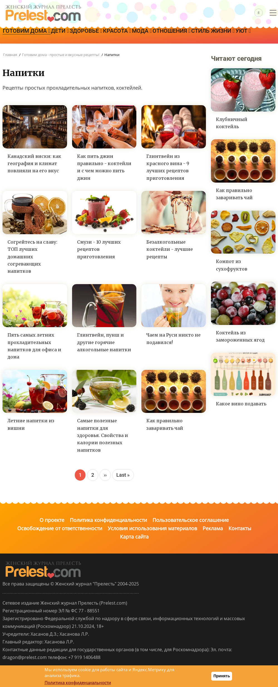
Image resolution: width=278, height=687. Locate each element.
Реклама (213, 528)
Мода (176, 35)
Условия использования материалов (152, 528)
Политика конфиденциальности (108, 520)
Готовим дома (30, 35)
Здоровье (105, 35)
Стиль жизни (28, 51)
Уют (66, 51)
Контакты (239, 528)
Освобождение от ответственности (59, 528)
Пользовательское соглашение (190, 520)
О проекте (52, 520)
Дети (71, 35)
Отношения (213, 35)
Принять (221, 676)
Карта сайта (134, 536)
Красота (144, 35)
